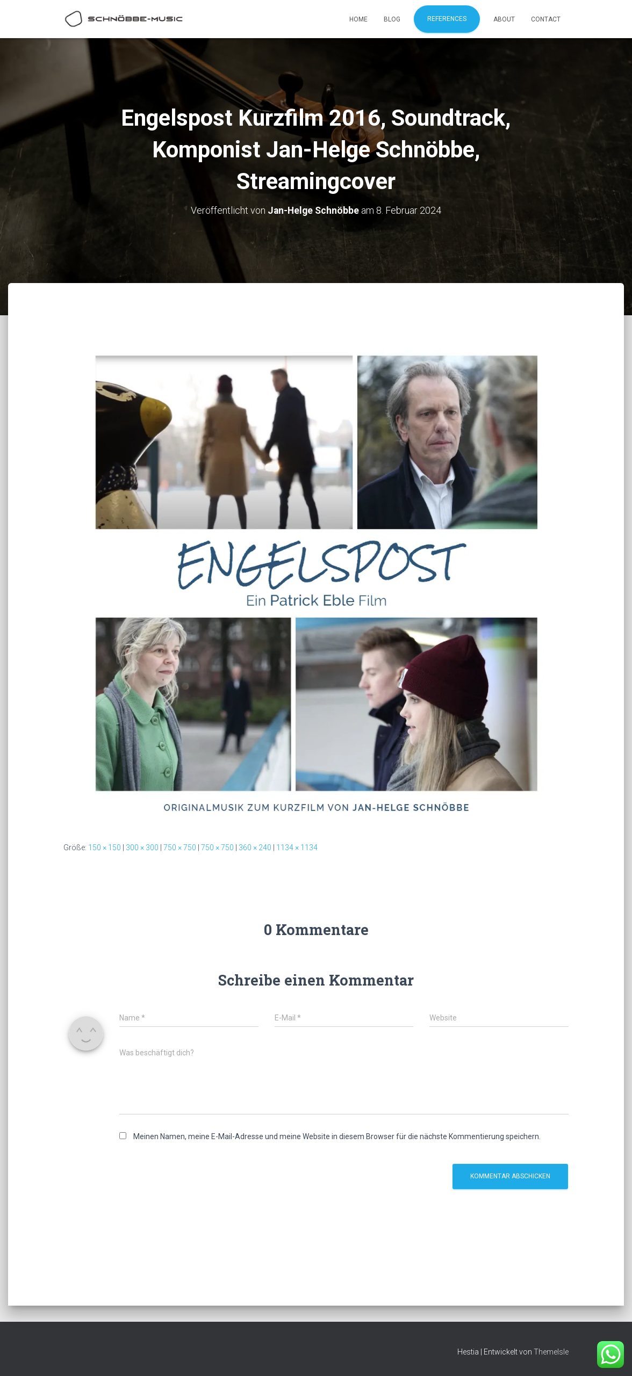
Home (358, 19)
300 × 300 (142, 847)
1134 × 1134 (297, 847)
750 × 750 (179, 847)
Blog (392, 19)
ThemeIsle (551, 1352)
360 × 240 (255, 847)
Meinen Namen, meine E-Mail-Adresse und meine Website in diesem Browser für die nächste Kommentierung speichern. (337, 1136)
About (504, 19)
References (446, 19)
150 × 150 (104, 847)
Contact (546, 19)
